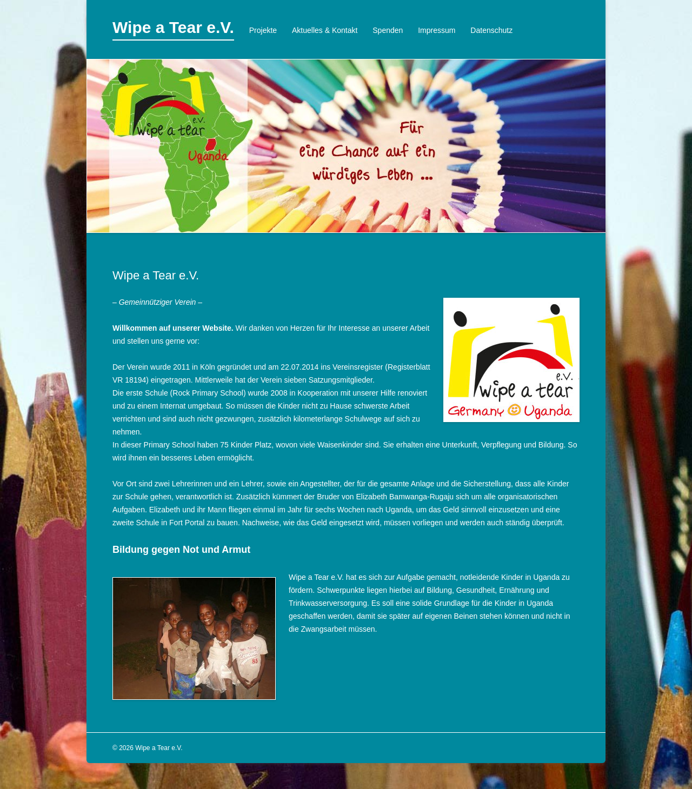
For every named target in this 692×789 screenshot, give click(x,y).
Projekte (263, 30)
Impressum (436, 30)
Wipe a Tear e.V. (173, 27)
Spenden (387, 30)
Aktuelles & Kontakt (324, 30)
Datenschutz (491, 30)
